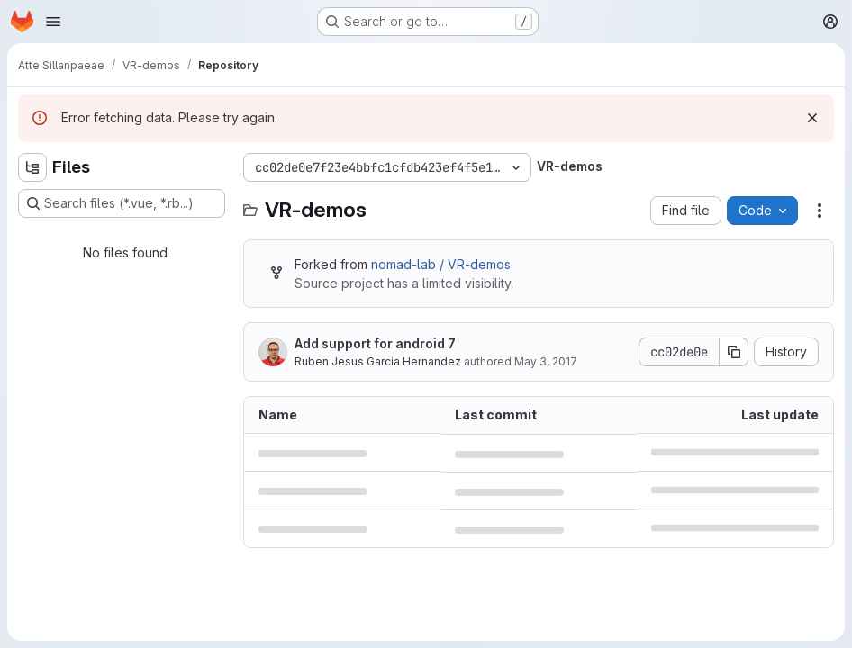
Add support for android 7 (375, 343)
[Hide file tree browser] (32, 167)
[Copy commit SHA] (734, 352)
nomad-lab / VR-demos (441, 264)
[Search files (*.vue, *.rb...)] (121, 203)
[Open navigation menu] (53, 21)
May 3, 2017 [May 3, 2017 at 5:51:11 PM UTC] (545, 361)
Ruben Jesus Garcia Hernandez (378, 361)
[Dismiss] (812, 118)
